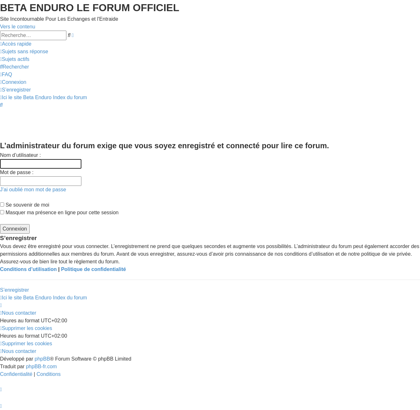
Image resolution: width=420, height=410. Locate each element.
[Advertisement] (116, 123)
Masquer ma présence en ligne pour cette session (59, 212)
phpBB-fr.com (41, 366)
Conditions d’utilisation (28, 269)
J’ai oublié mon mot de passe (33, 189)
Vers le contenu (17, 26)
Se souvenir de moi (24, 205)
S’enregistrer (14, 290)
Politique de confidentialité (93, 269)
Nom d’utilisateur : (20, 155)
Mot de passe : (17, 172)
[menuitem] (24, 51)
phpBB (42, 359)
